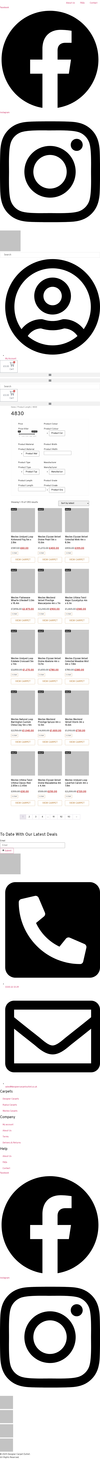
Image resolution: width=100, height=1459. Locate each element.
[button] (50, 375)
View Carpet (23, 559)
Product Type (24, 467)
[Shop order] (73, 503)
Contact (93, 3)
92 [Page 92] (61, 817)
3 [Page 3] (35, 817)
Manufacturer (50, 467)
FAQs (82, 3)
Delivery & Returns (12, 1143)
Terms (6, 1136)
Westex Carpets (10, 1111)
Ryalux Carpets (10, 1105)
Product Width (50, 449)
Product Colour (51, 429)
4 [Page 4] (42, 817)
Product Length (25, 486)
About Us (70, 3)
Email (2, 841)
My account (8, 1124)
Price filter (23, 429)
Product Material (26, 449)
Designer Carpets (11, 1099)
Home (13, 407)
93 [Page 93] (69, 817)
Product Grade (51, 486)
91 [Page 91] (54, 817)
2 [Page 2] (29, 817)
